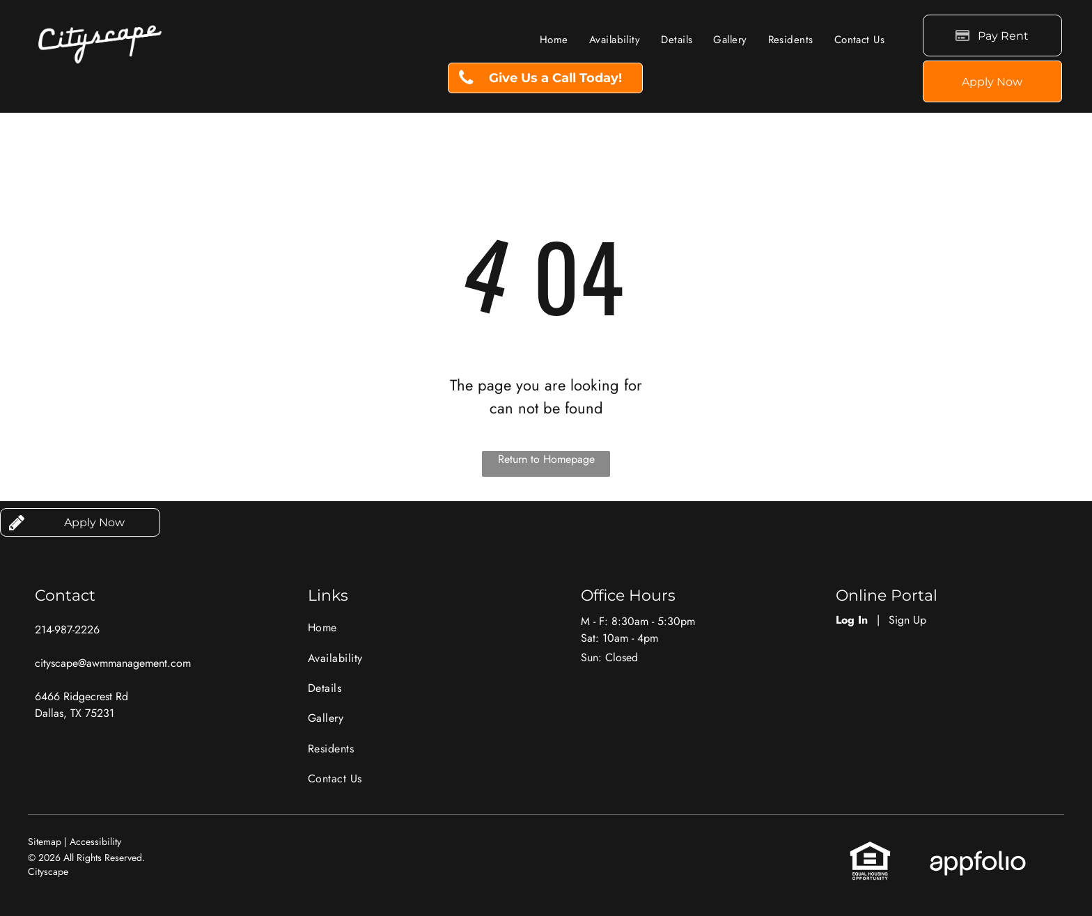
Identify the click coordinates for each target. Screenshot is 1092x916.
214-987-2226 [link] (67, 630)
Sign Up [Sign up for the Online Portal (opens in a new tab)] (907, 620)
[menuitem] (554, 40)
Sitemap (44, 841)
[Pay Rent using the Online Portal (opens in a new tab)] (992, 35)
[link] (545, 78)
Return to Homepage (546, 459)
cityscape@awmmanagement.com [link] (113, 663)
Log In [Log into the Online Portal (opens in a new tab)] (852, 620)
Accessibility (95, 841)
